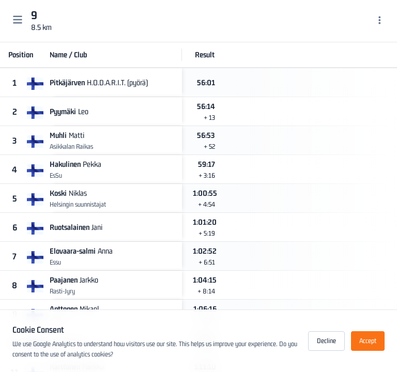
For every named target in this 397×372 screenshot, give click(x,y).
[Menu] (379, 21)
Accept (367, 341)
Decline (326, 341)
